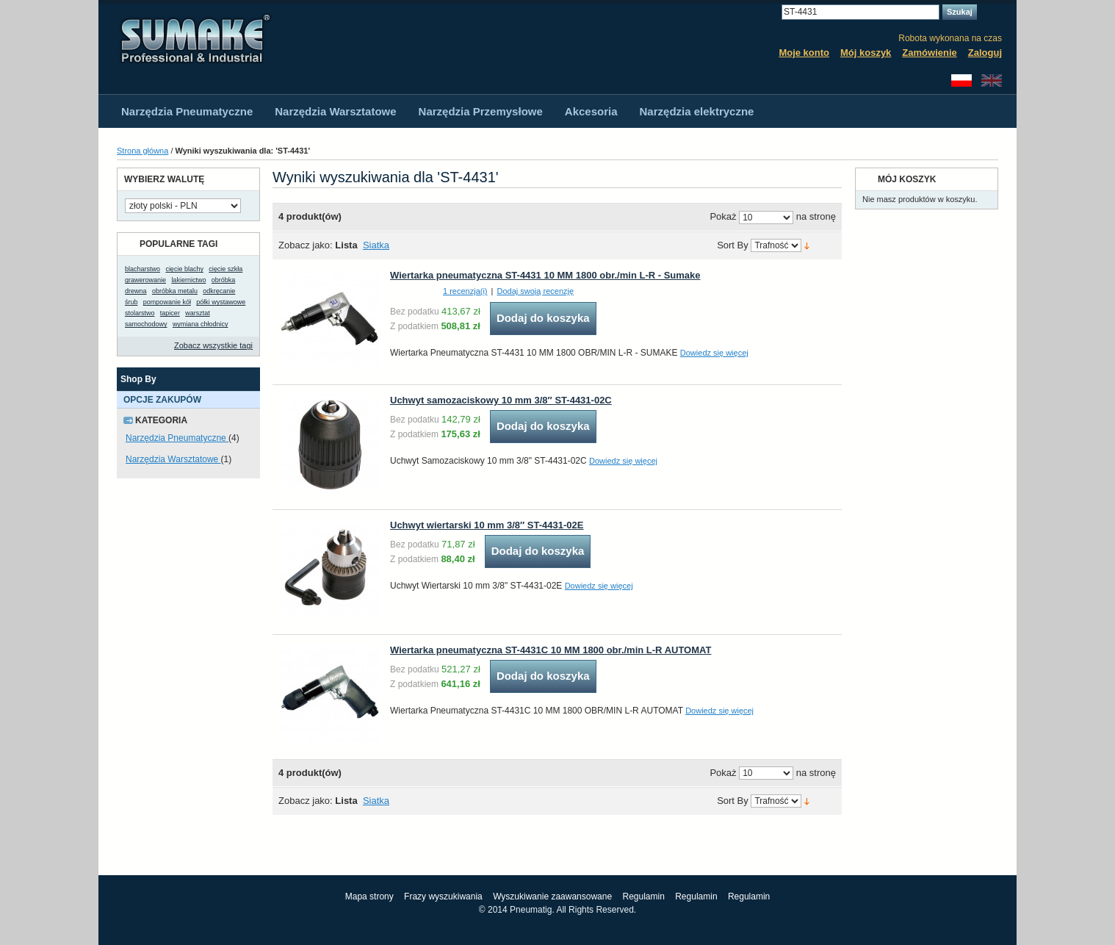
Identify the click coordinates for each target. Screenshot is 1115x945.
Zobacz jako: (305, 245)
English (991, 80)
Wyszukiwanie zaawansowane (552, 896)
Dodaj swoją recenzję (535, 291)
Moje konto (804, 52)
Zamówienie (929, 52)
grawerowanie (145, 280)
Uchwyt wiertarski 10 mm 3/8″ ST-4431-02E (486, 525)
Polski (961, 80)
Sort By (732, 245)
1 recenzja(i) (465, 291)
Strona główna (142, 150)
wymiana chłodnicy (200, 324)
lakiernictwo (188, 280)
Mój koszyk (865, 52)
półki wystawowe (220, 302)
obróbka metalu (175, 291)
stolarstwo (140, 313)
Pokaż (723, 217)
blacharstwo (142, 269)
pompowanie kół (167, 302)
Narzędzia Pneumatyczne (177, 438)
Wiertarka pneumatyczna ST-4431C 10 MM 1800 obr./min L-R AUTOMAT (550, 649)
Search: (773, 12)
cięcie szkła (225, 269)
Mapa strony (369, 896)
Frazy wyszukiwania (443, 896)
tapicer (170, 313)
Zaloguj (985, 52)
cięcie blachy (184, 269)
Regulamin (643, 896)
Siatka (376, 245)
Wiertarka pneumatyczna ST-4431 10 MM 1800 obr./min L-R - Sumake (545, 275)
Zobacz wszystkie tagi (213, 345)
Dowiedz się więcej (714, 352)
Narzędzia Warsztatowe (173, 459)
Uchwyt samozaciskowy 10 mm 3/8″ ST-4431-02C (501, 400)
